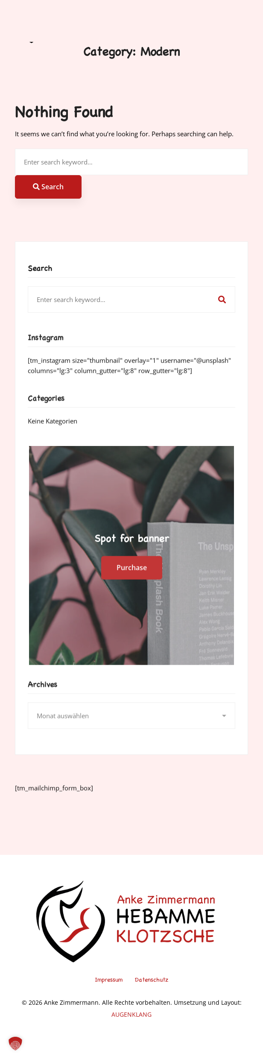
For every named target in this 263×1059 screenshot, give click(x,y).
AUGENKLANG (131, 1014)
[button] (15, 1043)
